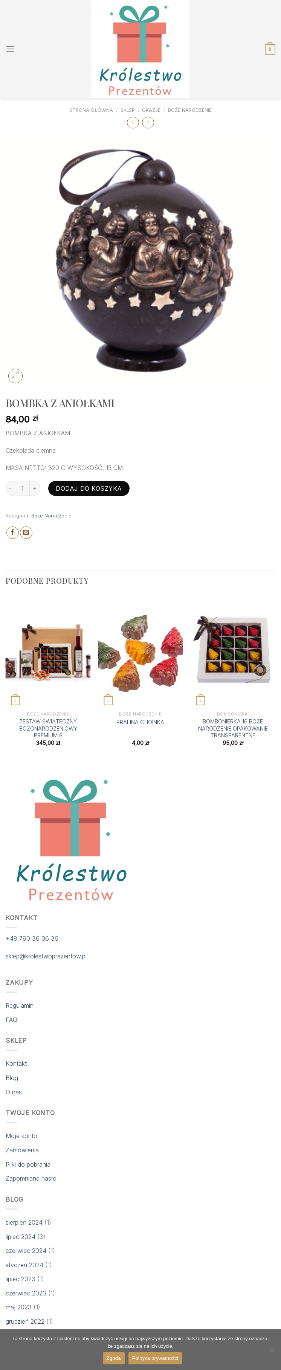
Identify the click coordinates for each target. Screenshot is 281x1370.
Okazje (151, 110)
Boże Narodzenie (190, 110)
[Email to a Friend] (26, 532)
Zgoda (114, 1358)
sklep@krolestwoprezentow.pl (46, 956)
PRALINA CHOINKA (140, 722)
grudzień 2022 (25, 1321)
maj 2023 (19, 1307)
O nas (14, 1092)
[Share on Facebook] (12, 532)
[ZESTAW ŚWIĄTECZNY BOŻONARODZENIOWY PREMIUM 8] (48, 651)
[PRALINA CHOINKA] (140, 651)
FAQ (11, 1020)
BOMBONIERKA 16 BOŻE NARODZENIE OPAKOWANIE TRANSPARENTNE (233, 728)
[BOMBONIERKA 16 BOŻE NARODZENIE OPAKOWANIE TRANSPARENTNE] (232, 651)
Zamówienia (22, 1150)
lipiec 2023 (20, 1279)
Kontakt (16, 1063)
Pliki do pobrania (28, 1164)
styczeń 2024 (24, 1265)
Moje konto (21, 1136)
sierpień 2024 (24, 1222)
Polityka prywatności (155, 1358)
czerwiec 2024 (26, 1250)
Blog (12, 1078)
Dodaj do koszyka (89, 488)
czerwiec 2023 (26, 1293)
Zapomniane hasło (31, 1178)
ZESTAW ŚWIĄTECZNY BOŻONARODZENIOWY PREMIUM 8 (48, 728)
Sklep (128, 110)
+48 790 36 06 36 (32, 938)
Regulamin (20, 1005)
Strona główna (91, 110)
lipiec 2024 (20, 1236)
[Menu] (10, 49)
